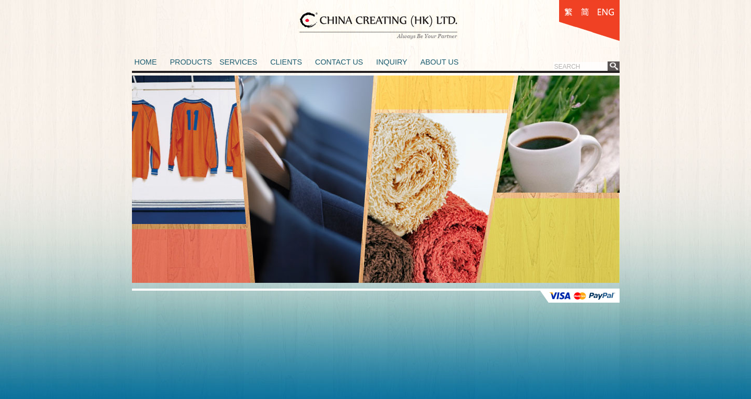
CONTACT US (339, 62)
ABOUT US (439, 62)
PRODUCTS (191, 62)
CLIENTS (286, 62)
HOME (146, 62)
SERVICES (239, 62)
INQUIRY (391, 62)
